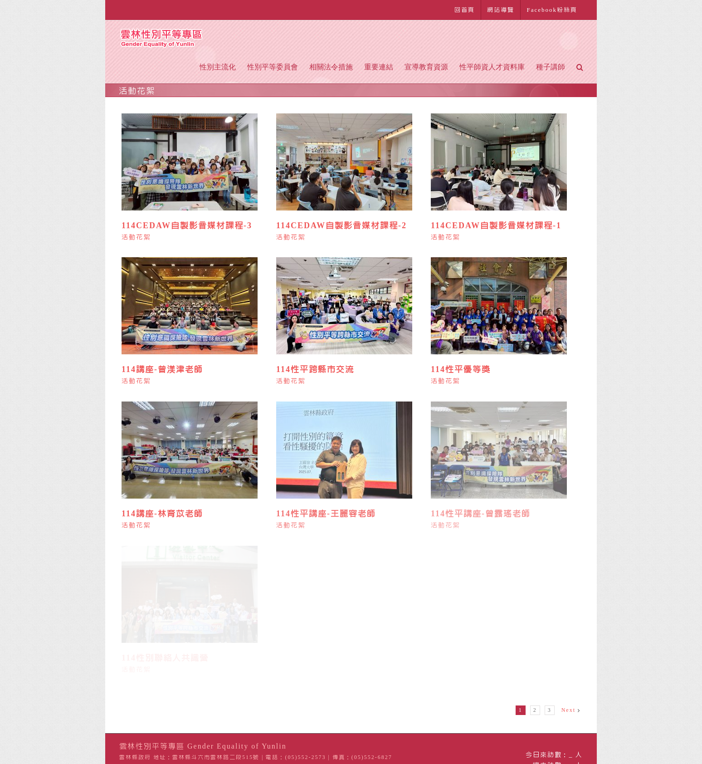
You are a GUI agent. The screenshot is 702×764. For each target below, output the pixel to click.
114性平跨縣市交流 (315, 369)
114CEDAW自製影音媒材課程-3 (187, 225)
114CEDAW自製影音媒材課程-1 (496, 225)
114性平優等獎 (461, 369)
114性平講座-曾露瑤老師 (481, 513)
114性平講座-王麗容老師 (326, 513)
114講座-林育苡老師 (162, 513)
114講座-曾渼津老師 (162, 369)
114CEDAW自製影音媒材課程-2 (341, 225)
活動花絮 (136, 237)
